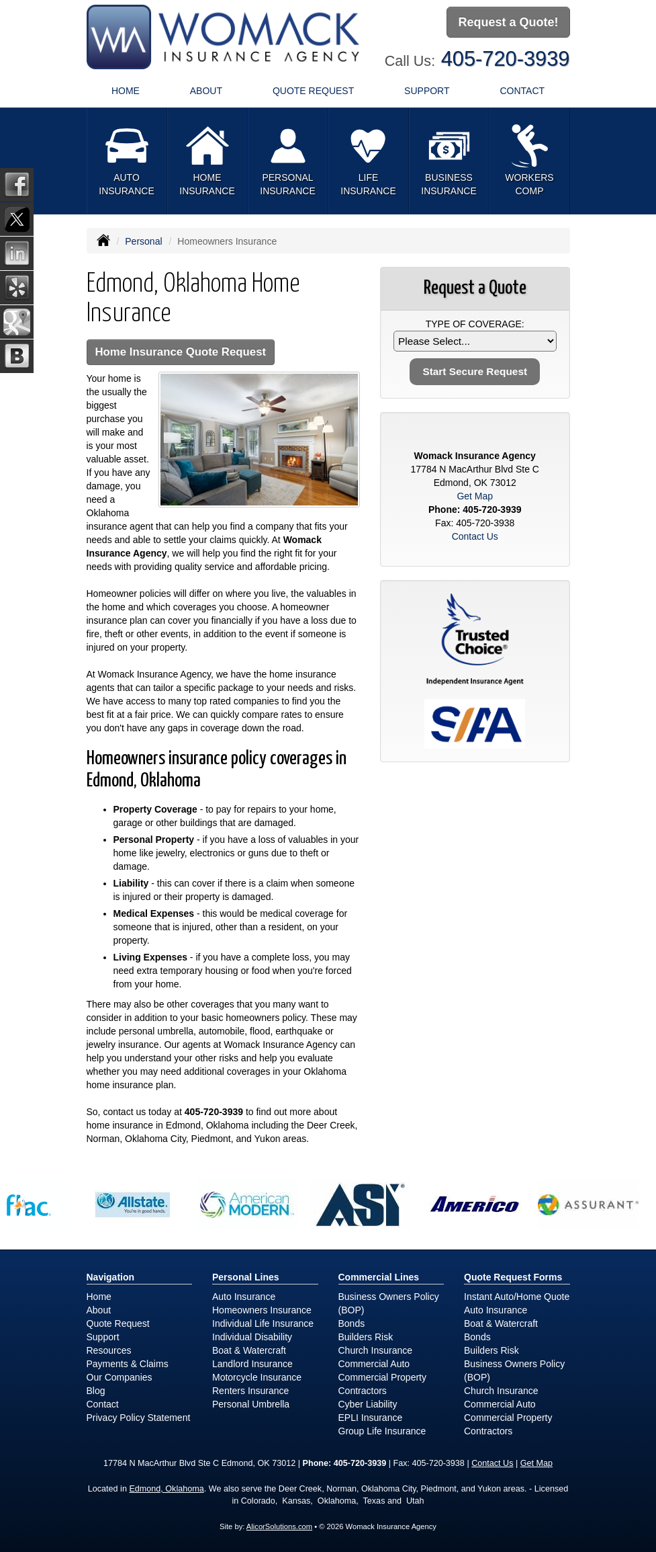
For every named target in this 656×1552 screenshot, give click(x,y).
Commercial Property (382, 1377)
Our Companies (119, 1377)
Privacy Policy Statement (139, 1417)
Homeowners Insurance (262, 1310)
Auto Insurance (243, 1296)
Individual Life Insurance (263, 1323)
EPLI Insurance (370, 1417)
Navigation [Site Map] (111, 1277)
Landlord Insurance (252, 1363)
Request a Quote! (508, 22)
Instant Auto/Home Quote (516, 1296)
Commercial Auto (374, 1363)
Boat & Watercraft (249, 1350)
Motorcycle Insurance (256, 1377)
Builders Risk (365, 1337)
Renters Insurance (250, 1390)
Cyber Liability (367, 1404)
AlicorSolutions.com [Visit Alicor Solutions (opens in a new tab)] (279, 1526)
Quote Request (118, 1323)
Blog (96, 1390)
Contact (522, 90)
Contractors (362, 1390)
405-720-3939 (505, 59)
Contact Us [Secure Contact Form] (475, 536)
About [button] (206, 90)
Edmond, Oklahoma (166, 1489)
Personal (143, 241)
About (99, 1310)
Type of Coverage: (475, 324)
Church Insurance (375, 1350)
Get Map (475, 496)
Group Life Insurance (382, 1431)
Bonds (351, 1323)
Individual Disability (252, 1337)
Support (103, 1337)
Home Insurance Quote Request (181, 351)
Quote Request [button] (313, 90)
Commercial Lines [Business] (379, 1277)
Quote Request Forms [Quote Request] (513, 1277)
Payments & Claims (128, 1363)
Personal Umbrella (250, 1404)
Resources (109, 1350)
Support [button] (426, 90)
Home (125, 90)
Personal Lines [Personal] (245, 1277)
